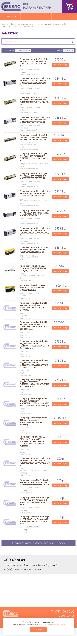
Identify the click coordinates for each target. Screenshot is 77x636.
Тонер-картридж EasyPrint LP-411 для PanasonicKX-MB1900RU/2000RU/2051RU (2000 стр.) (34, 306)
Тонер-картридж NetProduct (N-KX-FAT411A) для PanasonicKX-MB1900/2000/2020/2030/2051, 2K (35, 81)
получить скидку (60, 65)
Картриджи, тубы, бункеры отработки (53, 24)
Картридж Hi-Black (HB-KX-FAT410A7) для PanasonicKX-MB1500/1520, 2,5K (33, 287)
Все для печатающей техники (23, 24)
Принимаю (38, 629)
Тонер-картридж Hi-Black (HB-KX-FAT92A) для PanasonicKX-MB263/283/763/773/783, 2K (34, 175)
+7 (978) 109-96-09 (61, 611)
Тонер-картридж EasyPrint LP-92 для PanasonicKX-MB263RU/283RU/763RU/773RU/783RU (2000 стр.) (34, 363)
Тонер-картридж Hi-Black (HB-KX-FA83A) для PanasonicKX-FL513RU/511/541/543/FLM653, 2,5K (34, 157)
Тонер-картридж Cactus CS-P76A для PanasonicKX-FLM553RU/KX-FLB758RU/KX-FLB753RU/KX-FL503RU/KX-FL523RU (33, 441)
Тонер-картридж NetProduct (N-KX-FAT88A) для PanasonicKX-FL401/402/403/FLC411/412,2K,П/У (35, 461)
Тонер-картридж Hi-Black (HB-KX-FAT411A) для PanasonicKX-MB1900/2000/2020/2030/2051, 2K (34, 62)
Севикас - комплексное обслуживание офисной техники (11, 6)
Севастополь (11, 565)
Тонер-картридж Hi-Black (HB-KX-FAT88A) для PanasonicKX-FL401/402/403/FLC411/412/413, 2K (34, 101)
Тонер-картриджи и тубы (11, 26)
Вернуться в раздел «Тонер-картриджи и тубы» (38, 543)
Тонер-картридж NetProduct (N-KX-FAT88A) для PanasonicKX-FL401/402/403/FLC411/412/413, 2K (35, 231)
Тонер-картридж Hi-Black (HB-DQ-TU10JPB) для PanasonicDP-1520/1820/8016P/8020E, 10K (34, 137)
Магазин (11, 16)
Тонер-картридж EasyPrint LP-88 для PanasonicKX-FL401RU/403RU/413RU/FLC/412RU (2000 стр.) (34, 383)
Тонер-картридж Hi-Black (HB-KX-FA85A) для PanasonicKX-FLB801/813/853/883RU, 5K (34, 249)
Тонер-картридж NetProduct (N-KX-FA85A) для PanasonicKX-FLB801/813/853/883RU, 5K (35, 193)
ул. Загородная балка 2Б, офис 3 (39, 565)
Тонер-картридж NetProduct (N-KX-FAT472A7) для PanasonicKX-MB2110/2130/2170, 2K (35, 212)
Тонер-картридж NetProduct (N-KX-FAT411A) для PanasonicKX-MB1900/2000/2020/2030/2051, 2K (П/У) (35, 501)
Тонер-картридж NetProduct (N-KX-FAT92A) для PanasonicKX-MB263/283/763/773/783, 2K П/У (35, 482)
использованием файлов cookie (53, 624)
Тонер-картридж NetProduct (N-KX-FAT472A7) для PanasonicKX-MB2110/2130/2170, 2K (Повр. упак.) (35, 520)
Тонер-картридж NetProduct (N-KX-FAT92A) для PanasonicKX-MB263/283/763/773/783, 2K (35, 119)
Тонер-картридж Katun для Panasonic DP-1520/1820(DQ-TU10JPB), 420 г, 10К (33, 268)
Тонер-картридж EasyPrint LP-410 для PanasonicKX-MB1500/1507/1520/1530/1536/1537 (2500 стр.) (34, 325)
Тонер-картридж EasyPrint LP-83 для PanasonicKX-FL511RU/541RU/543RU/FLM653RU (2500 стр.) (34, 344)
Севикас (4, 24)
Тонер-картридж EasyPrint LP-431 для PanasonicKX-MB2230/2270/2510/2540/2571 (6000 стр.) (34, 421)
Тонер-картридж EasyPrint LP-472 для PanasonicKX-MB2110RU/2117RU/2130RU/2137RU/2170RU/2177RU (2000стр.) (34, 402)
